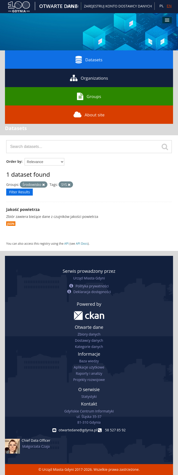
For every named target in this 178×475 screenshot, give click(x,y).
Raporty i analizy (89, 373)
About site (89, 114)
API (66, 243)
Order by (13, 161)
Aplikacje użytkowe (89, 367)
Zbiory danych (88, 334)
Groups (89, 96)
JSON (10, 224)
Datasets (88, 59)
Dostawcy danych (89, 340)
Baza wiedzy (89, 361)
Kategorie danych (89, 346)
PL (161, 6)
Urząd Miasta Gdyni (89, 278)
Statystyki (89, 396)
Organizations (89, 78)
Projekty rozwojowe (89, 379)
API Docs (82, 243)
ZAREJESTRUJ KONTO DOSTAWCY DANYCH (118, 6)
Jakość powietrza (23, 209)
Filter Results (19, 192)
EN (169, 6)
